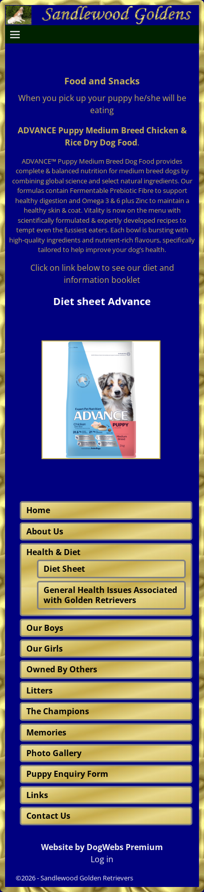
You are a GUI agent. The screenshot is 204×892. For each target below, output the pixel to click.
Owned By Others (61, 669)
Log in (102, 859)
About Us (44, 531)
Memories (46, 732)
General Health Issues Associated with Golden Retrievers (110, 595)
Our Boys (44, 627)
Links (37, 795)
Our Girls (44, 648)
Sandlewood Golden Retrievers (86, 877)
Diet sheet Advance (102, 301)
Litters (39, 690)
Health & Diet (53, 552)
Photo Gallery (53, 753)
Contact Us (48, 815)
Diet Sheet (64, 568)
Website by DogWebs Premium (102, 847)
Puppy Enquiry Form (67, 773)
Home (38, 510)
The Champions (57, 711)
